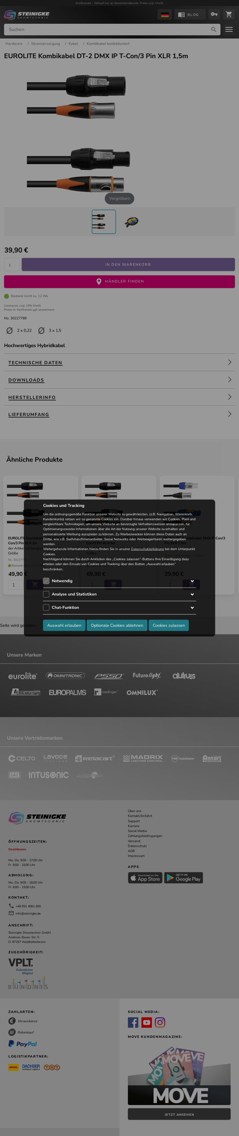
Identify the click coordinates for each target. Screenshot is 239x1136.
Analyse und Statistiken (74, 594)
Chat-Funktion (65, 607)
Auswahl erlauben (64, 625)
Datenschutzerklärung (147, 549)
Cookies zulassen (169, 625)
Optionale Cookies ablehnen (117, 625)
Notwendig (62, 580)
